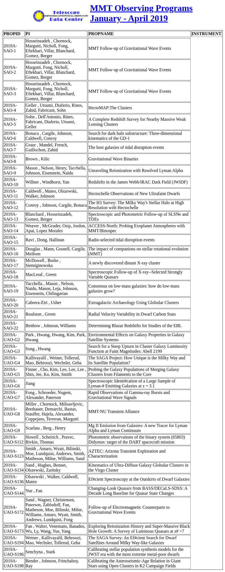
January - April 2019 (129, 18)
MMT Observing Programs (141, 8)
